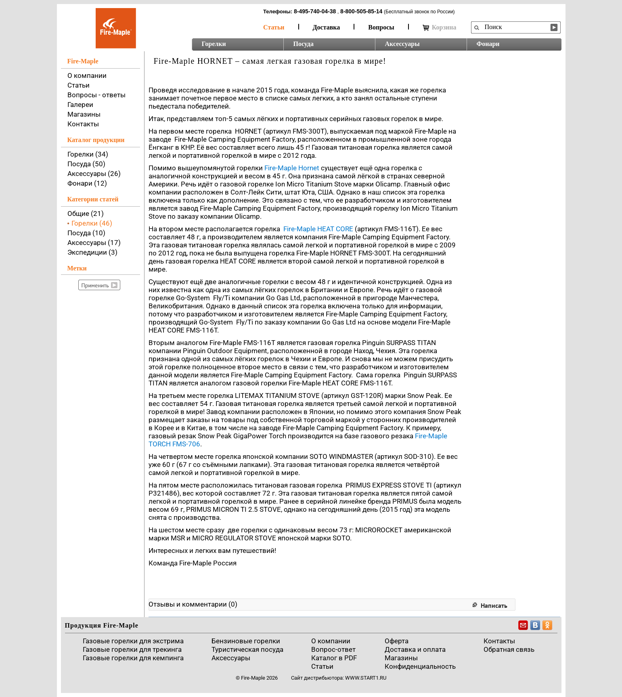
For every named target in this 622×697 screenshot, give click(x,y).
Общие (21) (85, 213)
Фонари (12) (87, 183)
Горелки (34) (87, 154)
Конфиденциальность (420, 666)
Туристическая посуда (247, 649)
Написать (494, 605)
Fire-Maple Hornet (291, 168)
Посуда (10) (86, 233)
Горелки (214, 43)
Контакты (83, 124)
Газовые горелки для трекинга (132, 649)
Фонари (488, 43)
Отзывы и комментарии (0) (193, 604)
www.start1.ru (365, 678)
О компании (87, 75)
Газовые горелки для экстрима (133, 641)
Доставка (326, 27)
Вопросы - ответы (96, 95)
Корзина (440, 27)
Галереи (80, 104)
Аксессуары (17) (94, 243)
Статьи (274, 27)
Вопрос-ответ (333, 649)
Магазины (84, 114)
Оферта (396, 641)
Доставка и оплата (415, 649)
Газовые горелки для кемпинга (133, 658)
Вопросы (381, 27)
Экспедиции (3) (92, 252)
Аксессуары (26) (94, 174)
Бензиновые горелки (246, 641)
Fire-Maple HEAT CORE (318, 229)
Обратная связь (509, 649)
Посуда (303, 43)
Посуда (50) (86, 164)
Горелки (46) (91, 223)
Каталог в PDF (334, 658)
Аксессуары (402, 43)
